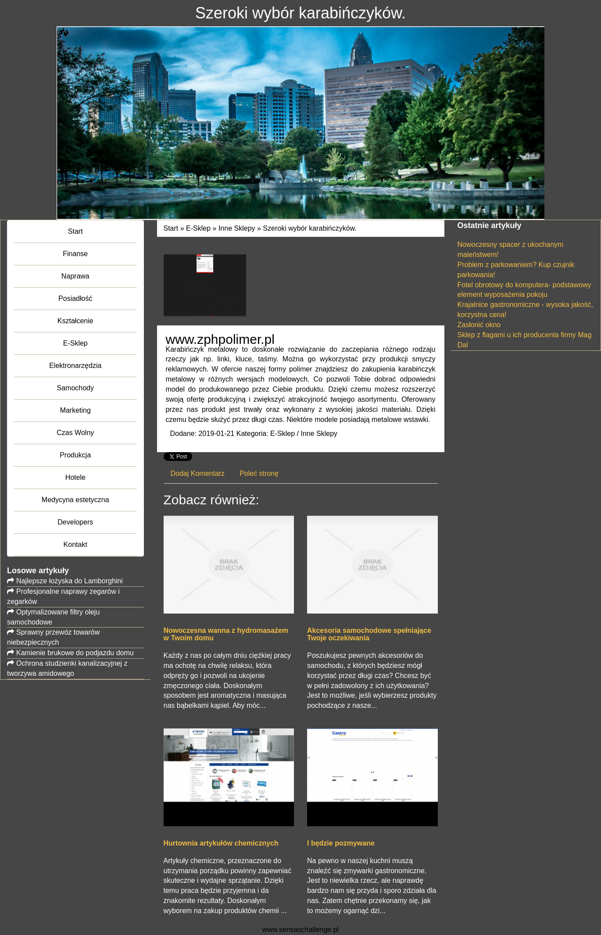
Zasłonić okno (479, 324)
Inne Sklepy (236, 228)
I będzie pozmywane (341, 843)
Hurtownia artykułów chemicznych (221, 843)
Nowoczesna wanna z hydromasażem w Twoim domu (226, 634)
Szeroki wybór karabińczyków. (309, 228)
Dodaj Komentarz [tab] (198, 473)
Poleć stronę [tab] (259, 473)
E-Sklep (198, 228)
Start (171, 228)
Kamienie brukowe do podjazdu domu (75, 653)
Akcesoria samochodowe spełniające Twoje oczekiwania (369, 634)
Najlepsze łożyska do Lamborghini (69, 581)
